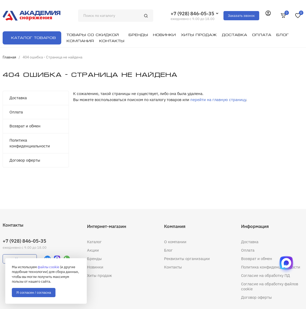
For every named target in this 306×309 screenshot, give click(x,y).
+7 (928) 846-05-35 (192, 14)
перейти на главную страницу (218, 99)
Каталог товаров (33, 37)
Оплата (16, 111)
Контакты (173, 267)
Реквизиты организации (187, 258)
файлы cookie (48, 267)
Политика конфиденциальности (29, 143)
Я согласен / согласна (33, 293)
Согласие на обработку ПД (265, 275)
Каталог (94, 241)
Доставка (18, 97)
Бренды (94, 258)
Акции (93, 250)
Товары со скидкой (93, 35)
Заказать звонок (241, 15)
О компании (175, 241)
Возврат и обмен (24, 125)
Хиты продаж (99, 275)
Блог (168, 250)
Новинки (95, 267)
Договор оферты (24, 160)
